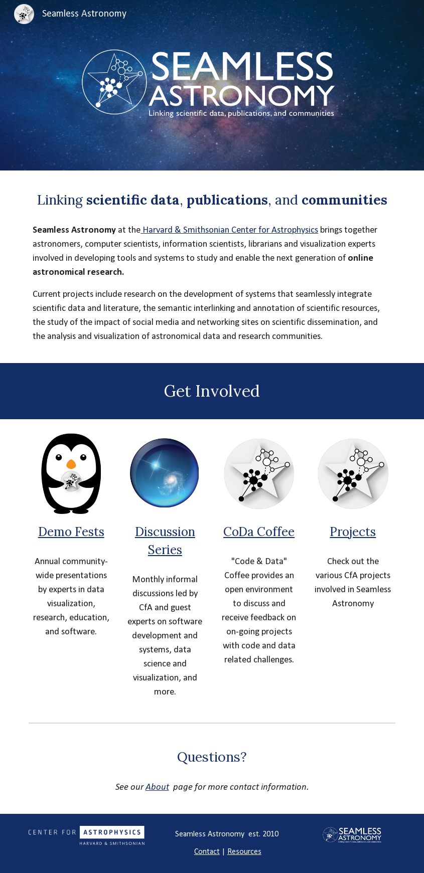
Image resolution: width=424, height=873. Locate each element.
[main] (212, 200)
